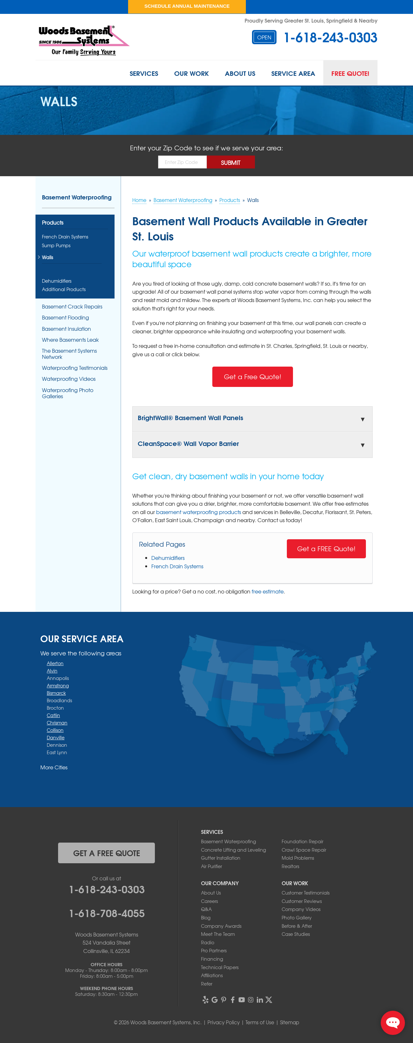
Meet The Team (218, 934)
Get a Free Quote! (252, 376)
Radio (207, 942)
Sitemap (289, 1022)
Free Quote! (350, 72)
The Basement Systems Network (69, 354)
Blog (205, 917)
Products (52, 222)
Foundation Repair (302, 841)
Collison (55, 730)
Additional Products (64, 289)
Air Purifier (211, 866)
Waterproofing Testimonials (74, 368)
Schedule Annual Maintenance (186, 6)
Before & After (297, 926)
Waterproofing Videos (69, 379)
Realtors (290, 866)
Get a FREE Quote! (326, 548)
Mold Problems (298, 858)
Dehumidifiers (168, 558)
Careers (209, 901)
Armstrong (58, 685)
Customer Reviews (302, 901)
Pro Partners (214, 950)
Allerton (55, 663)
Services (144, 72)
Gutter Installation (220, 858)
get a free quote (106, 852)
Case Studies (296, 934)
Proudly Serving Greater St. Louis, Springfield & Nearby (311, 20)
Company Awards (221, 926)
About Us (240, 72)
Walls (47, 257)
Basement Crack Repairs (72, 306)
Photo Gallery (297, 917)
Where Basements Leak (70, 340)
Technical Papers (219, 967)
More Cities (53, 767)
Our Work (191, 72)
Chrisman (57, 722)
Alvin (52, 670)
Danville (56, 737)
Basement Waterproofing (77, 196)
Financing (212, 959)
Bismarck (56, 693)
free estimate (268, 591)
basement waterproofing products (198, 512)
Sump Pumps (56, 245)
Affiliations (212, 975)
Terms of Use (260, 1022)
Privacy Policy (223, 1022)
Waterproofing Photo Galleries (67, 393)
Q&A (206, 909)
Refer (206, 983)
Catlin (53, 715)
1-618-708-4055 (106, 912)
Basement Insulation (66, 329)
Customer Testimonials (305, 892)
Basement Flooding (65, 317)
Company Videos (301, 909)
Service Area (293, 72)
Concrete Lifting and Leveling (233, 849)
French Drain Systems (177, 566)
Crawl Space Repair (304, 849)
